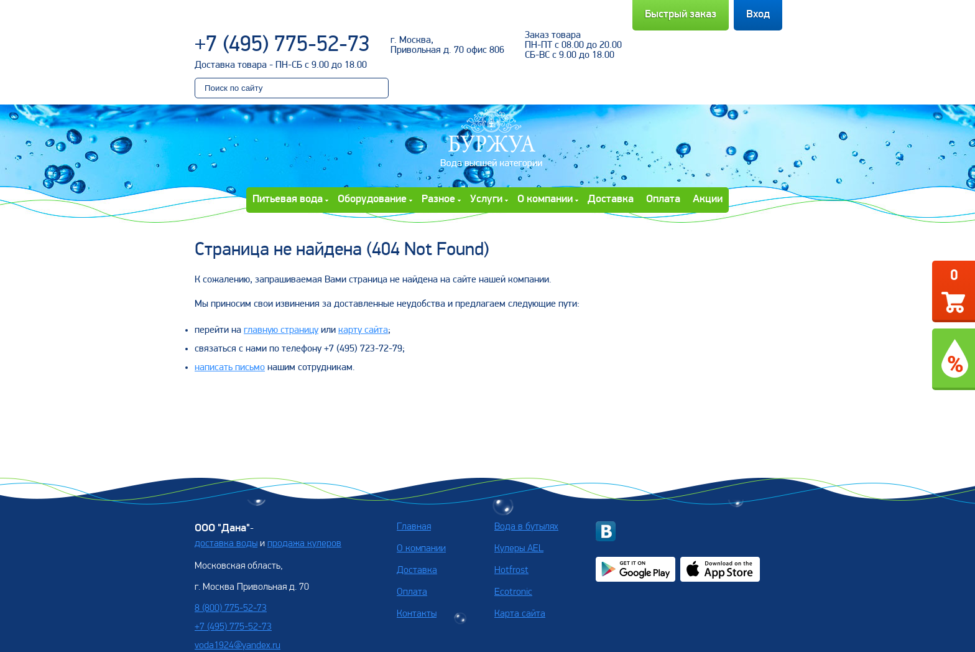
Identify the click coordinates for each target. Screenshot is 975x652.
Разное (438, 199)
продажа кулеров (304, 544)
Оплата (663, 199)
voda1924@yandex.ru (237, 646)
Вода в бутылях (526, 527)
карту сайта (363, 330)
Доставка (611, 199)
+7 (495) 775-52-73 (282, 45)
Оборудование (372, 199)
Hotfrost (511, 570)
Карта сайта (519, 614)
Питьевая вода (287, 199)
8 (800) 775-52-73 (231, 608)
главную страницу (281, 330)
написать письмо (230, 368)
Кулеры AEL (518, 549)
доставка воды (226, 544)
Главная (414, 527)
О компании (545, 199)
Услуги (486, 199)
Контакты (417, 614)
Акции (708, 199)
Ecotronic (513, 592)
